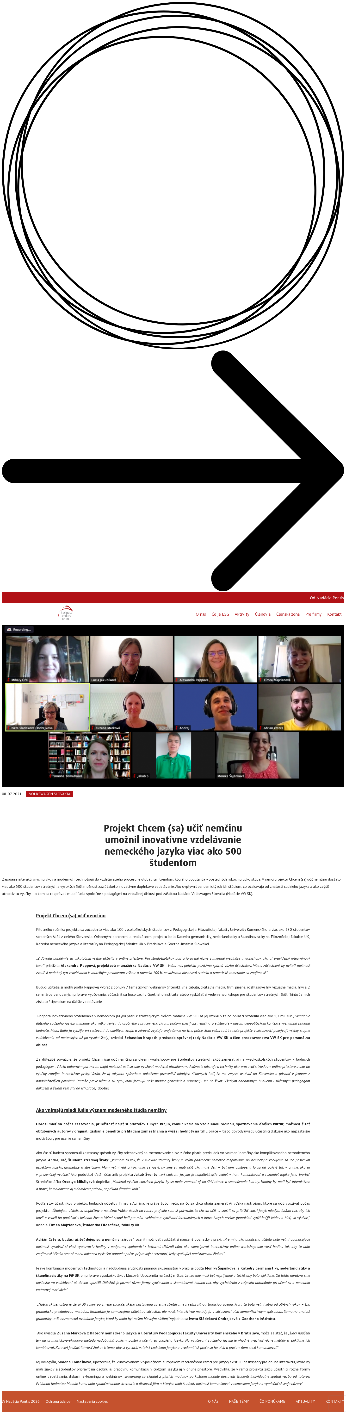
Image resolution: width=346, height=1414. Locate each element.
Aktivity (241, 614)
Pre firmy (313, 614)
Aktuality (305, 1401)
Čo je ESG (220, 614)
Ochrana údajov (58, 1401)
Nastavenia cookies (92, 1401)
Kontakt (334, 614)
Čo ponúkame (272, 1401)
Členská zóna (287, 614)
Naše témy (239, 1401)
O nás (200, 614)
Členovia (262, 614)
